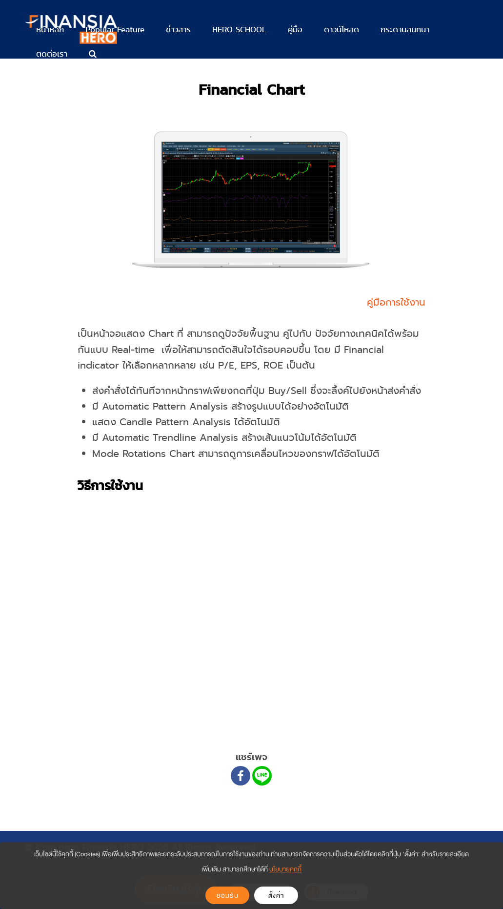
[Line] (262, 775)
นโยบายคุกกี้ (285, 869)
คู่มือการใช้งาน (396, 302)
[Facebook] (240, 775)
